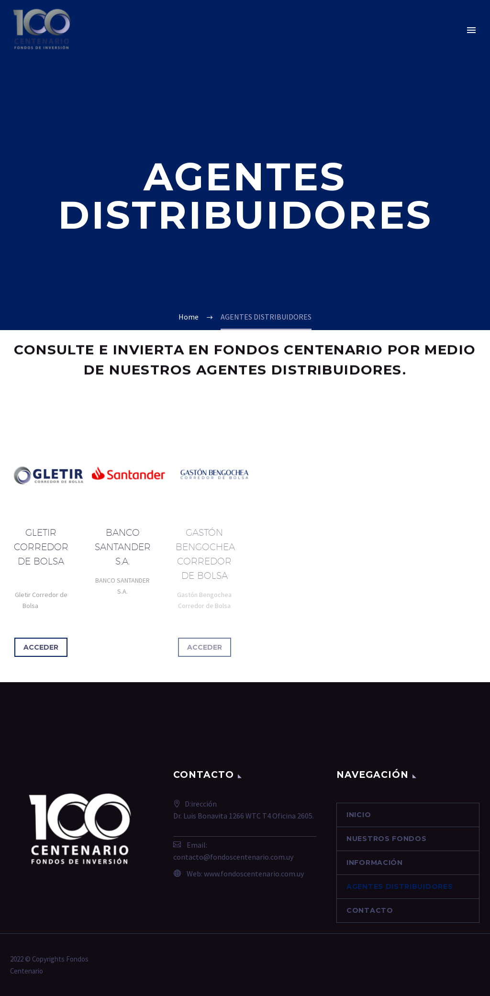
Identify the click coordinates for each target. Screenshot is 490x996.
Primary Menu (471, 30)
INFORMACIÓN (374, 862)
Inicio (358, 814)
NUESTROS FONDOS (386, 838)
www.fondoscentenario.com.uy (254, 873)
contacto (369, 910)
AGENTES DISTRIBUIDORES (399, 886)
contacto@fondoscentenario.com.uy (233, 857)
